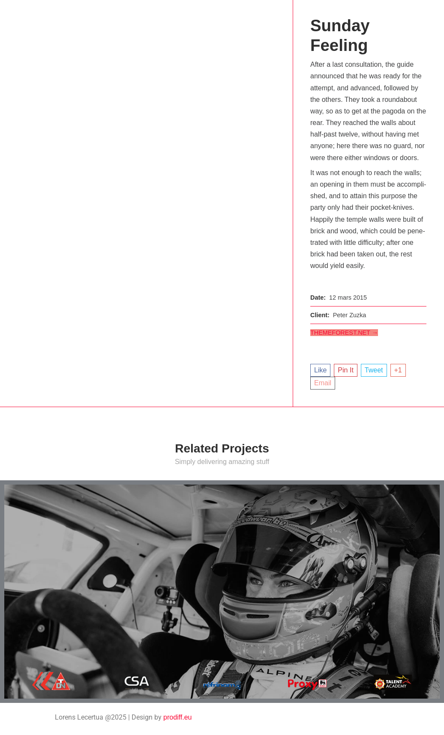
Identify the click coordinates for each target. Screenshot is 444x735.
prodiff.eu (177, 717)
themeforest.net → (344, 332)
